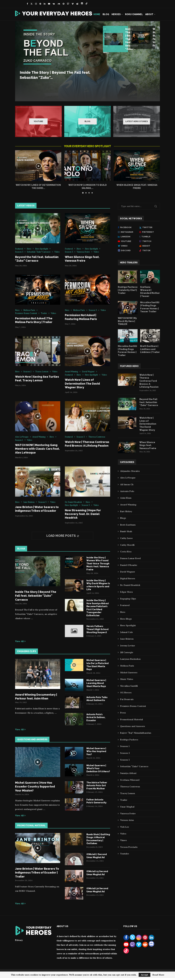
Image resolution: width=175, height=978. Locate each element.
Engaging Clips (128, 598)
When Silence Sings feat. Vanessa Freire (147, 445)
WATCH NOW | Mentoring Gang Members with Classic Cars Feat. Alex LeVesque (37, 448)
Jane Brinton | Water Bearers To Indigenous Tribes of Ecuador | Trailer (37, 872)
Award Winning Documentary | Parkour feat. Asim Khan (36, 696)
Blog (106, 14)
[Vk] (54, 3)
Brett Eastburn (128, 524)
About (149, 14)
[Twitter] (32, 3)
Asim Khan (125, 497)
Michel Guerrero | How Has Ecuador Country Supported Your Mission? (35, 786)
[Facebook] (27, 3)
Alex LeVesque (127, 477)
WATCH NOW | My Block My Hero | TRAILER (127, 321)
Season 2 (125, 752)
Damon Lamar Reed (130, 558)
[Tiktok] (86, 3)
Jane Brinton (127, 638)
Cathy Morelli (127, 544)
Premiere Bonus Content (133, 706)
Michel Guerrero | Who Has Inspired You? (96, 751)
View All (20, 641)
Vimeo (123, 840)
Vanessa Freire (128, 813)
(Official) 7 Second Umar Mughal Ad (96, 856)
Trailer (123, 799)
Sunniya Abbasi (128, 773)
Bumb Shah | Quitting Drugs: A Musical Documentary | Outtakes (98, 839)
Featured (125, 605)
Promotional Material (131, 719)
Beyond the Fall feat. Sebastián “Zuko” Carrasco (148, 402)
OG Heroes (126, 692)
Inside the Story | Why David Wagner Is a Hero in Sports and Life (98, 585)
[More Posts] (62, 536)
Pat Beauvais (127, 699)
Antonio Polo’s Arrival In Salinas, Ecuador (95, 717)
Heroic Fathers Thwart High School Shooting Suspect (97, 629)
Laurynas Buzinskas (130, 658)
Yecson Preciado (129, 846)
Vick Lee (124, 826)
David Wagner (127, 571)
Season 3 (125, 759)
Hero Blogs (126, 618)
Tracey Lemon (127, 793)
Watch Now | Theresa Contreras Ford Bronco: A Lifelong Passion (149, 381)
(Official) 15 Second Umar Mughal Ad (97, 873)
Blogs (123, 517)
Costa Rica (125, 551)
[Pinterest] (40, 3)
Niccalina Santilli (129, 685)
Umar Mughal (127, 806)
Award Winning (128, 504)
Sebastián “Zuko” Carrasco (134, 766)
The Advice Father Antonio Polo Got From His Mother (96, 785)
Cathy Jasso (126, 538)
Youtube (124, 853)
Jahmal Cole (126, 632)
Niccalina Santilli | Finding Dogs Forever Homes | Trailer (127, 350)
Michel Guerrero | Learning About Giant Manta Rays (96, 683)
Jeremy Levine (127, 645)
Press (123, 712)
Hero (122, 611)
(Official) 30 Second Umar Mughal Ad (97, 890)
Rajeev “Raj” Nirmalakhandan (135, 732)
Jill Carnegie (126, 652)
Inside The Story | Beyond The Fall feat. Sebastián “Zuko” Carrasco (35, 595)
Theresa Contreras (130, 786)
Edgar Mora (126, 591)
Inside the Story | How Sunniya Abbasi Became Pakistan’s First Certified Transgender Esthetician (97, 608)
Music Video (126, 679)
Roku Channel (134, 14)
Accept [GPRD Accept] (144, 974)
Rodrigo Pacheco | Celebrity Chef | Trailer (128, 290)
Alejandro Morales (130, 471)
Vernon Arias (127, 820)
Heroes (116, 14)
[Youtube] (49, 3)
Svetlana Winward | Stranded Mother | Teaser (150, 291)
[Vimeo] (73, 3)
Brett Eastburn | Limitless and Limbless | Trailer (150, 349)
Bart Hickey (126, 511)
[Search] (158, 27)
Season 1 (125, 746)
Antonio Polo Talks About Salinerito (97, 699)
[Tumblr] (149, 236)
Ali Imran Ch (126, 484)
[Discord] (82, 3)
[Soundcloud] (58, 3)
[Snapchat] (63, 3)
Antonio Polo (127, 491)
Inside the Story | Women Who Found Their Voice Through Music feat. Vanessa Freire (97, 563)
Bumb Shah (126, 531)
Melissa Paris (127, 665)
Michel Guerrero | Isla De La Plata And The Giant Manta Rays (97, 665)
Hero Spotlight (128, 625)
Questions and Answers (132, 726)
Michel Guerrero (128, 672)
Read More (158, 975)
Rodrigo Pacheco (129, 739)
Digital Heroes (127, 578)
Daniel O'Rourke (128, 565)
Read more (28, 94)
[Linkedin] (44, 3)
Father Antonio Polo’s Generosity (96, 801)
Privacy (19, 940)
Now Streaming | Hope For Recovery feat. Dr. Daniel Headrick (83, 514)
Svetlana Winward (129, 779)
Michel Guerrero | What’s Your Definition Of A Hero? (98, 768)
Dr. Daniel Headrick (130, 585)
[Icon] (38, 228)
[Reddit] (77, 3)
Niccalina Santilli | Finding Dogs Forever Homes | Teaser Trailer (149, 307)
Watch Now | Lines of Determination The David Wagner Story (82, 383)
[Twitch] (68, 3)
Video (123, 833)
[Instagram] (36, 3)
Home (97, 14)
